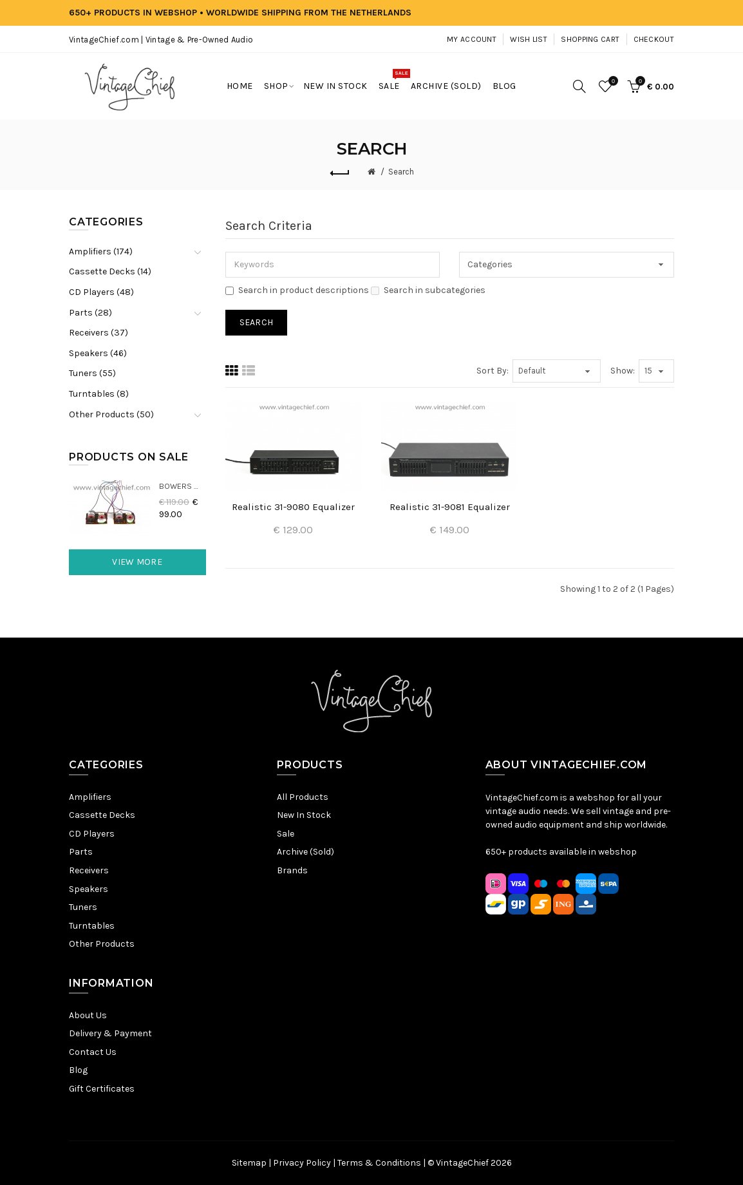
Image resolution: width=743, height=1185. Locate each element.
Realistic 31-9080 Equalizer (293, 507)
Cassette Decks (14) (110, 271)
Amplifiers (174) (101, 251)
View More (137, 561)
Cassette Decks (102, 815)
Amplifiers (90, 797)
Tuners (83, 907)
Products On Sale (129, 457)
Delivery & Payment (110, 1033)
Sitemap (249, 1162)
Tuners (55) (92, 373)
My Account (471, 39)
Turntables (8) (99, 393)
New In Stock (304, 815)
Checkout (654, 39)
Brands (292, 870)
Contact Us (93, 1052)
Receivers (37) (98, 332)
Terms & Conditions (379, 1162)
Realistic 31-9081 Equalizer (450, 507)
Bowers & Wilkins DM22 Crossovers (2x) (182, 486)
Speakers (88, 889)
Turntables (92, 925)
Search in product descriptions (297, 290)
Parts (81, 851)
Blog (78, 1070)
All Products (302, 797)
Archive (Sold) (305, 851)
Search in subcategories (428, 290)
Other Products (102, 943)
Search (401, 171)
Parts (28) (90, 312)
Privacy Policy (302, 1162)
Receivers (89, 870)
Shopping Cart (590, 39)
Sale (285, 833)
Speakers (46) (98, 353)
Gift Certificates (102, 1088)
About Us (88, 1015)
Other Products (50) (111, 414)
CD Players (92, 833)
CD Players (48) (101, 292)
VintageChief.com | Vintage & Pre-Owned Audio (161, 39)
